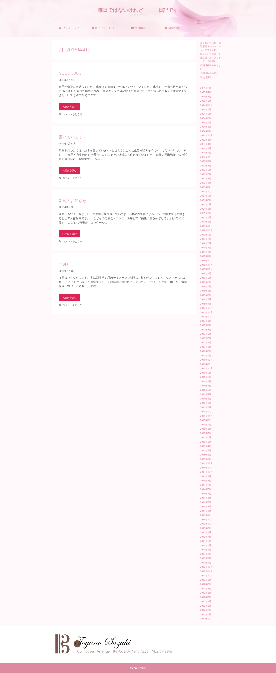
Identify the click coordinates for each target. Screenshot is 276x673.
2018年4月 (205, 290)
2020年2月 (205, 221)
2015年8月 (205, 428)
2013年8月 (205, 532)
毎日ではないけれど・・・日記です (138, 10)
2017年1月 (205, 355)
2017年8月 (205, 325)
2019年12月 (206, 226)
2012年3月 (205, 605)
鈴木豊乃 (142, 667)
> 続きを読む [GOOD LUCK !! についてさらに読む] (69, 106)
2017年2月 (205, 351)
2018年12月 (206, 260)
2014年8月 (205, 480)
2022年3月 (205, 178)
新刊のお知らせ (73, 200)
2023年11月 (206, 135)
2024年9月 (205, 109)
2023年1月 (205, 152)
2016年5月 (205, 390)
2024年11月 (206, 105)
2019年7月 (205, 238)
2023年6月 (205, 139)
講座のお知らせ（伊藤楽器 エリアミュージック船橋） (210, 57)
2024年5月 (205, 122)
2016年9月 (205, 372)
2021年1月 (205, 217)
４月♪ (63, 264)
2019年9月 (205, 234)
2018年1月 (205, 303)
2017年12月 (206, 307)
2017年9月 (205, 320)
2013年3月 (205, 554)
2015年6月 (205, 437)
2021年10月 (206, 191)
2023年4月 (205, 143)
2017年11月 (206, 312)
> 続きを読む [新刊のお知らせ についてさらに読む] (69, 233)
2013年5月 (205, 545)
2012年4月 (205, 601)
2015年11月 (206, 415)
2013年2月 (205, 558)
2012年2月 (205, 610)
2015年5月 (205, 441)
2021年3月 (205, 208)
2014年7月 (205, 484)
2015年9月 (205, 424)
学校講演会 (206, 77)
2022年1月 (205, 182)
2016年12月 (206, 359)
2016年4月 (205, 394)
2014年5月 (205, 493)
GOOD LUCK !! (71, 73)
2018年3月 (205, 295)
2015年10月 (206, 420)
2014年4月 (205, 497)
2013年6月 (205, 540)
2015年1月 (205, 459)
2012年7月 (205, 588)
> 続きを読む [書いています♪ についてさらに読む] (69, 170)
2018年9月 (205, 273)
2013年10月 (206, 523)
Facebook (172, 28)
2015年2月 (205, 454)
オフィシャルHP (103, 28)
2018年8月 (205, 277)
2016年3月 (205, 398)
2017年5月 (205, 338)
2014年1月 (205, 510)
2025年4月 (205, 92)
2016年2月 (205, 402)
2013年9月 (205, 528)
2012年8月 (205, 584)
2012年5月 (205, 597)
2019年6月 (205, 243)
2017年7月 (205, 329)
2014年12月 (206, 463)
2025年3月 (205, 96)
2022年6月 (205, 169)
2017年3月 (205, 346)
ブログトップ (69, 28)
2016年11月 (206, 364)
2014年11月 (206, 467)
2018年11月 (206, 264)
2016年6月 (205, 385)
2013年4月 (205, 549)
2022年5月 (205, 174)
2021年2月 (205, 213)
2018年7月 (205, 282)
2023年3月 (205, 148)
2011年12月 (206, 618)
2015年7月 (205, 433)
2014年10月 (206, 471)
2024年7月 (205, 118)
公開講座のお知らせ (210, 73)
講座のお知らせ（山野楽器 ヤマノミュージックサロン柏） (210, 46)
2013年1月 (205, 562)
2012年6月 (205, 592)
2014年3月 (205, 502)
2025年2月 (205, 100)
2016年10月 (206, 368)
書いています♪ (72, 136)
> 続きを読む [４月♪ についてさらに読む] (69, 297)
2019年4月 (205, 247)
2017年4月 (205, 342)
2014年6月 (205, 489)
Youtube (138, 28)
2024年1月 (205, 131)
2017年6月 (205, 333)
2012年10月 (206, 575)
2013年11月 (206, 519)
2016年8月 (205, 377)
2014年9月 (205, 476)
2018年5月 (205, 286)
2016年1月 (205, 407)
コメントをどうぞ (72, 114)
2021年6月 (205, 200)
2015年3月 (205, 450)
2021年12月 (206, 187)
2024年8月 (205, 113)
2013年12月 (206, 515)
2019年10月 (206, 230)
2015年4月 (205, 446)
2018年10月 (206, 269)
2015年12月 (206, 411)
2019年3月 (205, 251)
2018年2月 (205, 299)
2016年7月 (205, 381)
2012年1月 (205, 614)
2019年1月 (205, 256)
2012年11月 (206, 571)
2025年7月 (205, 87)
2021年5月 (205, 204)
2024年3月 (205, 126)
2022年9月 (205, 161)
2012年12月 (206, 566)
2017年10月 (206, 316)
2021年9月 (205, 195)
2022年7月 (205, 165)
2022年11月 (206, 157)
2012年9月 (205, 579)
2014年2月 (205, 506)
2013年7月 (205, 536)
